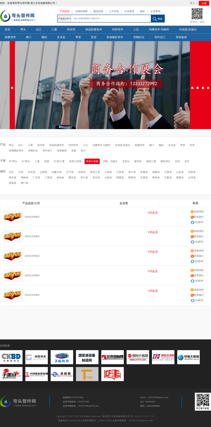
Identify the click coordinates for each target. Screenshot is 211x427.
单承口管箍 (92, 161)
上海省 (108, 172)
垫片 (83, 150)
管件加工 (160, 37)
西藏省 (120, 177)
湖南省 (24, 177)
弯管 (78, 37)
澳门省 (24, 183)
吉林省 (81, 172)
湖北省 (12, 177)
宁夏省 (168, 177)
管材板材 (181, 37)
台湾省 (192, 177)
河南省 (192, 172)
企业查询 (155, 11)
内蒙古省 (57, 172)
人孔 (136, 29)
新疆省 (180, 177)
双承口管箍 (75, 161)
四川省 (84, 177)
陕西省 (132, 177)
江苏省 (120, 172)
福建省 (156, 172)
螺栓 (44, 37)
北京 (11, 172)
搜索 (157, 19)
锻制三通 (151, 161)
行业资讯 (129, 11)
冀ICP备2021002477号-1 (142, 416)
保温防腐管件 (93, 29)
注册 (204, 3)
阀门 (28, 37)
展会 (142, 11)
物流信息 (98, 11)
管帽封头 (139, 37)
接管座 (138, 161)
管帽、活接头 (110, 161)
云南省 (108, 177)
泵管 (94, 37)
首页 (7, 29)
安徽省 (144, 172)
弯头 (23, 29)
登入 (192, 3)
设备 (73, 150)
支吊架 (61, 37)
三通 (54, 29)
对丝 (177, 161)
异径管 (71, 29)
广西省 (48, 177)
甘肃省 (144, 177)
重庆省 (72, 177)
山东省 (180, 172)
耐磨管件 (10, 37)
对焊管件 (117, 29)
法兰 (38, 29)
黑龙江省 (95, 172)
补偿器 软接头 (188, 29)
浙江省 (132, 172)
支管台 (126, 161)
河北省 (31, 172)
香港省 (12, 183)
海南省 (60, 177)
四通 (46, 161)
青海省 (156, 177)
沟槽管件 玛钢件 (159, 29)
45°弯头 (26, 161)
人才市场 (114, 11)
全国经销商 (81, 11)
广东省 (36, 177)
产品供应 (65, 11)
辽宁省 (69, 172)
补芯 (186, 161)
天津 (20, 172)
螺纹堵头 (165, 161)
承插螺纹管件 (114, 37)
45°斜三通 (59, 161)
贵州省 (96, 177)
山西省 (43, 172)
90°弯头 (13, 161)
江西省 (168, 172)
